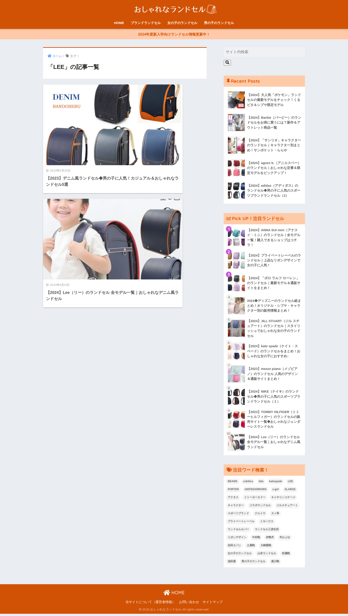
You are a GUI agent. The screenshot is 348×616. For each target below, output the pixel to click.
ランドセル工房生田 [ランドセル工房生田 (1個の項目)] (267, 531)
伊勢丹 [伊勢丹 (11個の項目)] (270, 539)
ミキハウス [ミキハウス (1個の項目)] (266, 523)
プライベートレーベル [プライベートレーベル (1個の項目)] (241, 523)
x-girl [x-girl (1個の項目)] (275, 491)
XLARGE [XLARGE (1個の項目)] (290, 491)
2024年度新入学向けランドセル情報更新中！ (174, 35)
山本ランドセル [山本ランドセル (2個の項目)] (266, 555)
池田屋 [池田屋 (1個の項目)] (232, 563)
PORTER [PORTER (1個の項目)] (233, 491)
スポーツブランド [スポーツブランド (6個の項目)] (238, 515)
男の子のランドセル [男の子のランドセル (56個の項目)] (253, 563)
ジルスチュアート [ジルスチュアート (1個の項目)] (287, 507)
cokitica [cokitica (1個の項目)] (248, 483)
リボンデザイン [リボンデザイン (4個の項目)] (237, 539)
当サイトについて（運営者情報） (150, 604)
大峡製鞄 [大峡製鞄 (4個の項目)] (266, 547)
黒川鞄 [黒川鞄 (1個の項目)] (275, 563)
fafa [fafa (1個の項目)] (261, 483)
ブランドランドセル (146, 23)
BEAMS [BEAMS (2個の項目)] (232, 483)
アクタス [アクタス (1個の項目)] (233, 499)
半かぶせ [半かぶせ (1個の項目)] (284, 539)
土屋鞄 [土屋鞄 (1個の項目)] (251, 547)
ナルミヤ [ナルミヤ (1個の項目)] (260, 515)
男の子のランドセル (219, 23)
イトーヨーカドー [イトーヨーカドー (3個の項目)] (254, 499)
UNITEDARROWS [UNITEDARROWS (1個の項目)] (256, 491)
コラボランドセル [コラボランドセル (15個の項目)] (260, 507)
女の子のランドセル (182, 23)
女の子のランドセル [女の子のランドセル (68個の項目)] (240, 555)
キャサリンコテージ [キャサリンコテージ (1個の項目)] (283, 499)
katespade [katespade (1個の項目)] (275, 483)
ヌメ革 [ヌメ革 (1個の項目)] (275, 515)
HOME (119, 23)
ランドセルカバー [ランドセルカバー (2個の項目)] (238, 531)
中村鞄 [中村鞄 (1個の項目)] (256, 539)
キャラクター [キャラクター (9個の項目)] (236, 507)
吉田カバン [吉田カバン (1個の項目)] (234, 547)
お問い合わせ (189, 604)
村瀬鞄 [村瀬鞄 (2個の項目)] (286, 555)
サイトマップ (213, 604)
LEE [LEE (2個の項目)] (290, 483)
